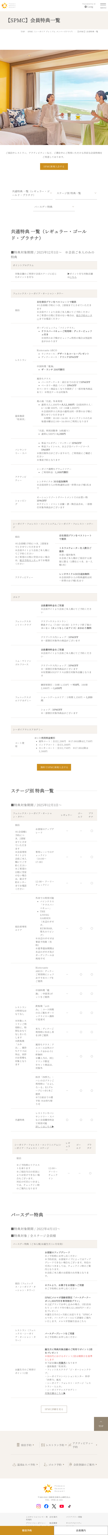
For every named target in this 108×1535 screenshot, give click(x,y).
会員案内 (81, 1530)
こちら (82, 1321)
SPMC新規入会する (54, 166)
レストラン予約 (55, 1445)
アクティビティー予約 (82, 1445)
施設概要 (53, 1523)
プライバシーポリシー (36, 1523)
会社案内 (53, 1517)
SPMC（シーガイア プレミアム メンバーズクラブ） (51, 31)
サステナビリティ (74, 1523)
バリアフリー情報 (74, 1517)
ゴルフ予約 (55, 1464)
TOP (23, 31)
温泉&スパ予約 (26, 1464)
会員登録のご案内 (83, 1464)
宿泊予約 (26, 1445)
